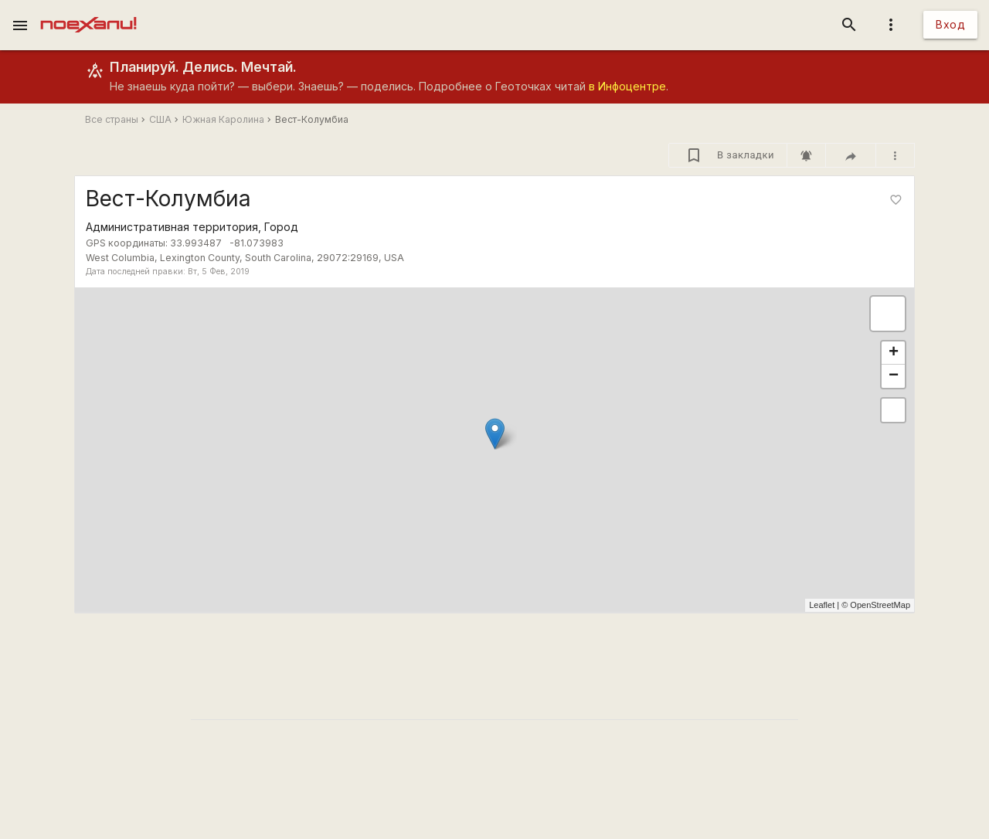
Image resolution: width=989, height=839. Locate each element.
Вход (950, 24)
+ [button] (894, 353)
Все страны (111, 119)
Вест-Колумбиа (311, 119)
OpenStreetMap (880, 605)
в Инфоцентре (627, 86)
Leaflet (821, 605)
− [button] (894, 376)
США (160, 119)
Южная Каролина (223, 119)
